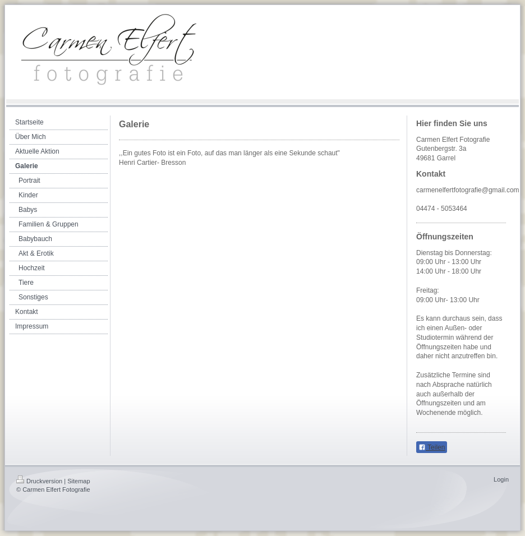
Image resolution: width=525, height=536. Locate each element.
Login (501, 479)
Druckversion (39, 481)
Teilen (431, 447)
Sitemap (78, 481)
